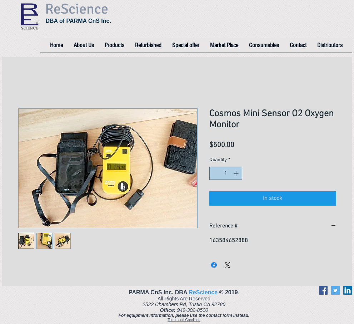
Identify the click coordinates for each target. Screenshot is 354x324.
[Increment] (236, 173)
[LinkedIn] (347, 290)
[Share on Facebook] (214, 265)
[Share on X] (227, 265)
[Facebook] (323, 290)
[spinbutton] (225, 173)
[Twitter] (335, 290)
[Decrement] (214, 173)
